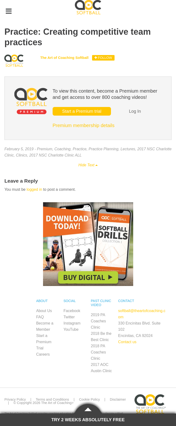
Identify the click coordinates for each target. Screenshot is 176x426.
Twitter (69, 317)
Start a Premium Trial (43, 342)
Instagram (71, 323)
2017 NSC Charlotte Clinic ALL (55, 155)
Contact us (127, 342)
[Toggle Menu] (8, 11)
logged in (34, 189)
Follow (103, 58)
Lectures (128, 149)
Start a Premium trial (81, 111)
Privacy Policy (15, 399)
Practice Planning (104, 149)
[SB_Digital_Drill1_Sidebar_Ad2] (88, 285)
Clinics (21, 155)
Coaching (62, 149)
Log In (135, 111)
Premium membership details (84, 125)
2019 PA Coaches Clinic (98, 321)
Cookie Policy (89, 399)
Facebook (71, 311)
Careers (43, 354)
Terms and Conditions (52, 399)
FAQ (40, 317)
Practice (80, 149)
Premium (44, 149)
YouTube (70, 329)
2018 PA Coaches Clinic (98, 352)
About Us (44, 311)
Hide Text (88, 165)
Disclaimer (118, 399)
